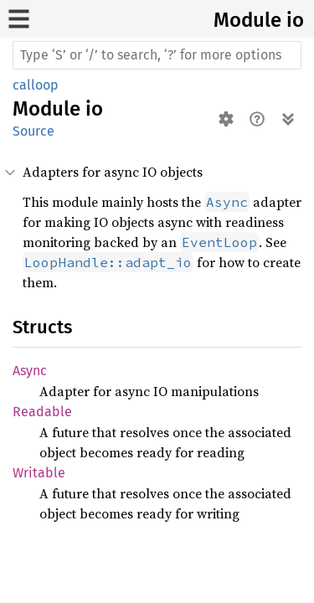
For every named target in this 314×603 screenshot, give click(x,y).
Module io (259, 20)
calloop (36, 85)
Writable (39, 473)
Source (33, 131)
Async (30, 371)
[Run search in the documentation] (157, 55)
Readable (42, 412)
